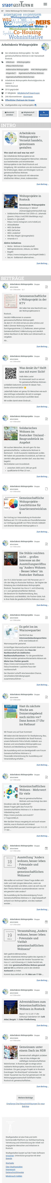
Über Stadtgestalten (14, 1167)
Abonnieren (28, 97)
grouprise (10, 1156)
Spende (9, 1158)
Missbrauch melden (14, 1176)
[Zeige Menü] (45, 4)
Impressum (10, 1169)
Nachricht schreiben (9, 113)
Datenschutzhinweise (15, 1172)
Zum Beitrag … (43, 184)
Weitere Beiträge (25, 1098)
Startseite (10, 1163)
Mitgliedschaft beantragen (28, 93)
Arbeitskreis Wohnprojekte (21, 284)
